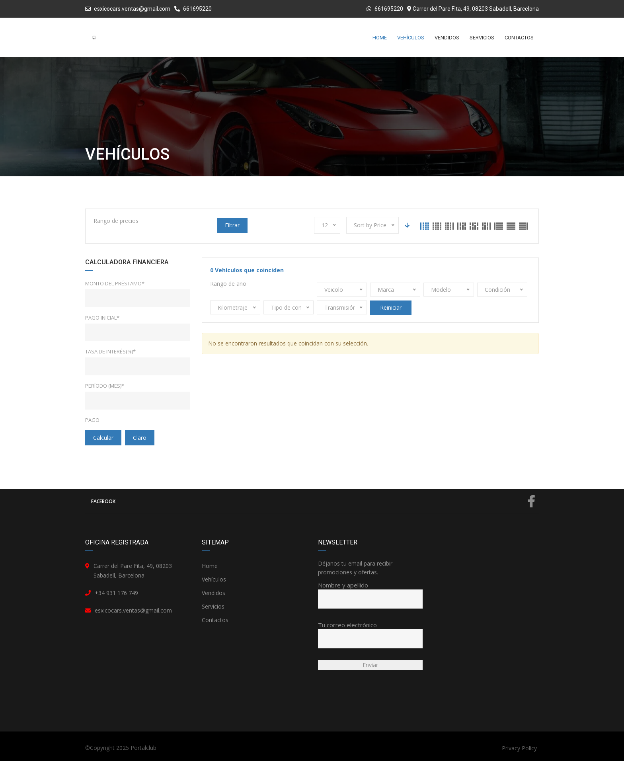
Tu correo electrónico (370, 632)
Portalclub (143, 747)
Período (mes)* (104, 385)
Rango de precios (116, 220)
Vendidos (213, 593)
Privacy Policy (519, 748)
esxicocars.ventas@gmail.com (132, 9)
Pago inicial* (102, 317)
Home (210, 566)
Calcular (103, 437)
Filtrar (232, 225)
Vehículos (214, 579)
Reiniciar (391, 307)
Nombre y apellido (370, 592)
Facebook (313, 501)
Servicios (213, 606)
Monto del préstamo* (114, 283)
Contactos (215, 620)
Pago (92, 419)
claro (139, 437)
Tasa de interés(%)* (110, 351)
